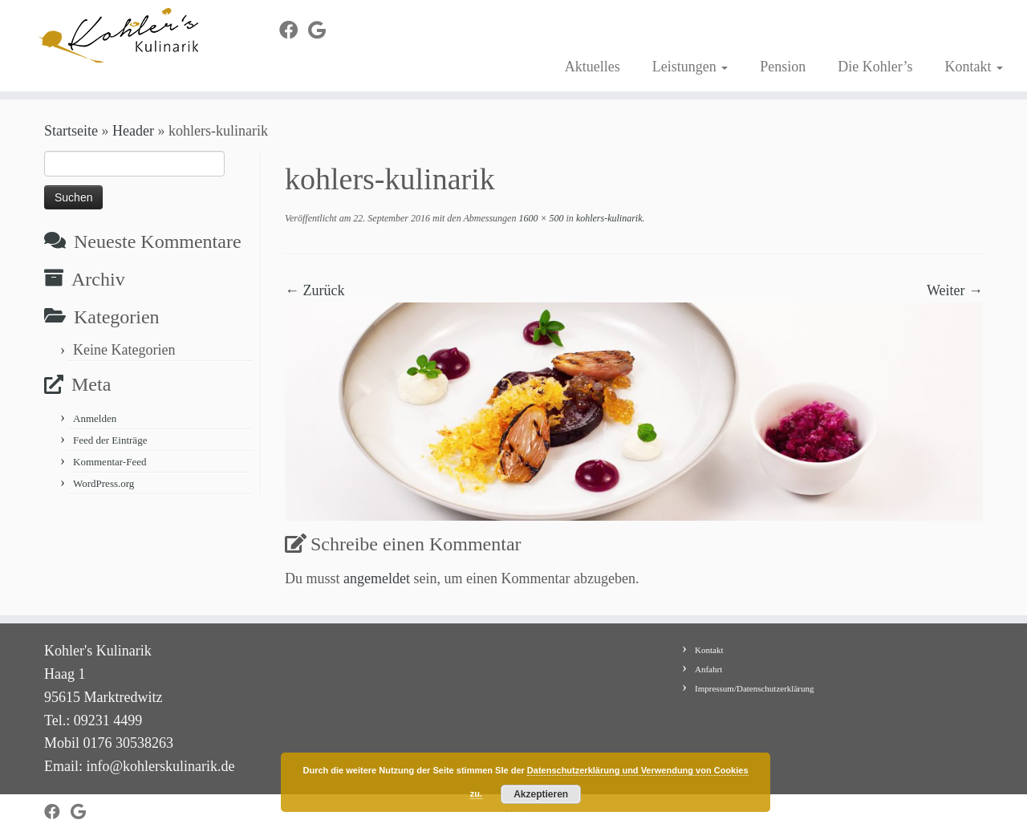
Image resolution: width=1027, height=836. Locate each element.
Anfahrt (708, 669)
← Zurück (314, 290)
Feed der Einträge (110, 440)
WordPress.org (103, 483)
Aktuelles (592, 67)
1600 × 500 (539, 218)
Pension (783, 67)
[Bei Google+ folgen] (322, 30)
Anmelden (94, 418)
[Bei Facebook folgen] (293, 30)
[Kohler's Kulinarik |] (118, 35)
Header (133, 131)
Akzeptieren (541, 794)
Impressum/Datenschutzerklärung (754, 688)
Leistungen (690, 67)
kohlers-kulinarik (608, 218)
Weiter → (955, 290)
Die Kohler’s (875, 67)
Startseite (71, 131)
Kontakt (973, 67)
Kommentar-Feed (109, 462)
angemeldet (376, 578)
